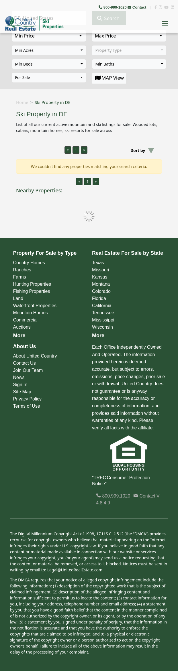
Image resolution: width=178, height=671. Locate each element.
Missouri (100, 269)
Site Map (22, 391)
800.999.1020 (113, 496)
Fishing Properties (31, 291)
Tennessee (103, 312)
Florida (99, 298)
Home (22, 102)
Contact (137, 7)
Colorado (101, 291)
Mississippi (103, 319)
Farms (19, 277)
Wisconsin (102, 327)
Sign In (20, 384)
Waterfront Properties (34, 305)
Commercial (25, 319)
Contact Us (24, 363)
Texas (98, 262)
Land (18, 298)
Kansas (99, 277)
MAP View (109, 78)
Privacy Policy (27, 398)
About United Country (35, 356)
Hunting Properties (32, 284)
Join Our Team (28, 370)
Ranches (22, 269)
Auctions (22, 327)
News (19, 377)
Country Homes (29, 262)
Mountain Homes (30, 312)
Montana (101, 284)
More (19, 335)
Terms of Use (26, 406)
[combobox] (49, 50)
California (102, 305)
